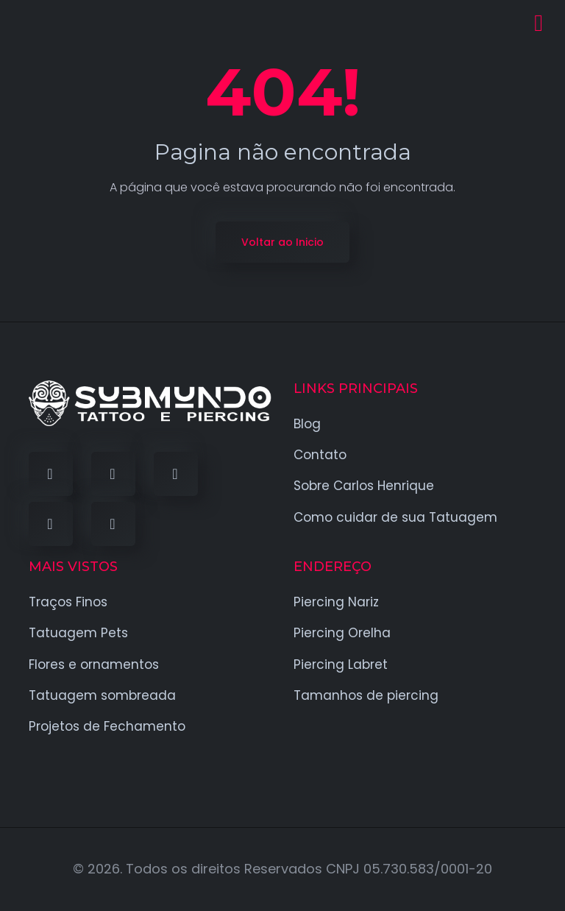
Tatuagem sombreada (102, 695)
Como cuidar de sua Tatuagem (395, 517)
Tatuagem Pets (78, 633)
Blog (307, 424)
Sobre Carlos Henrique (364, 486)
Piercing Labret (341, 664)
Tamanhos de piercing (366, 695)
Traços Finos (68, 602)
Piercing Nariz (336, 602)
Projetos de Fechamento (107, 726)
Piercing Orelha (342, 633)
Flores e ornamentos (94, 664)
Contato (320, 455)
